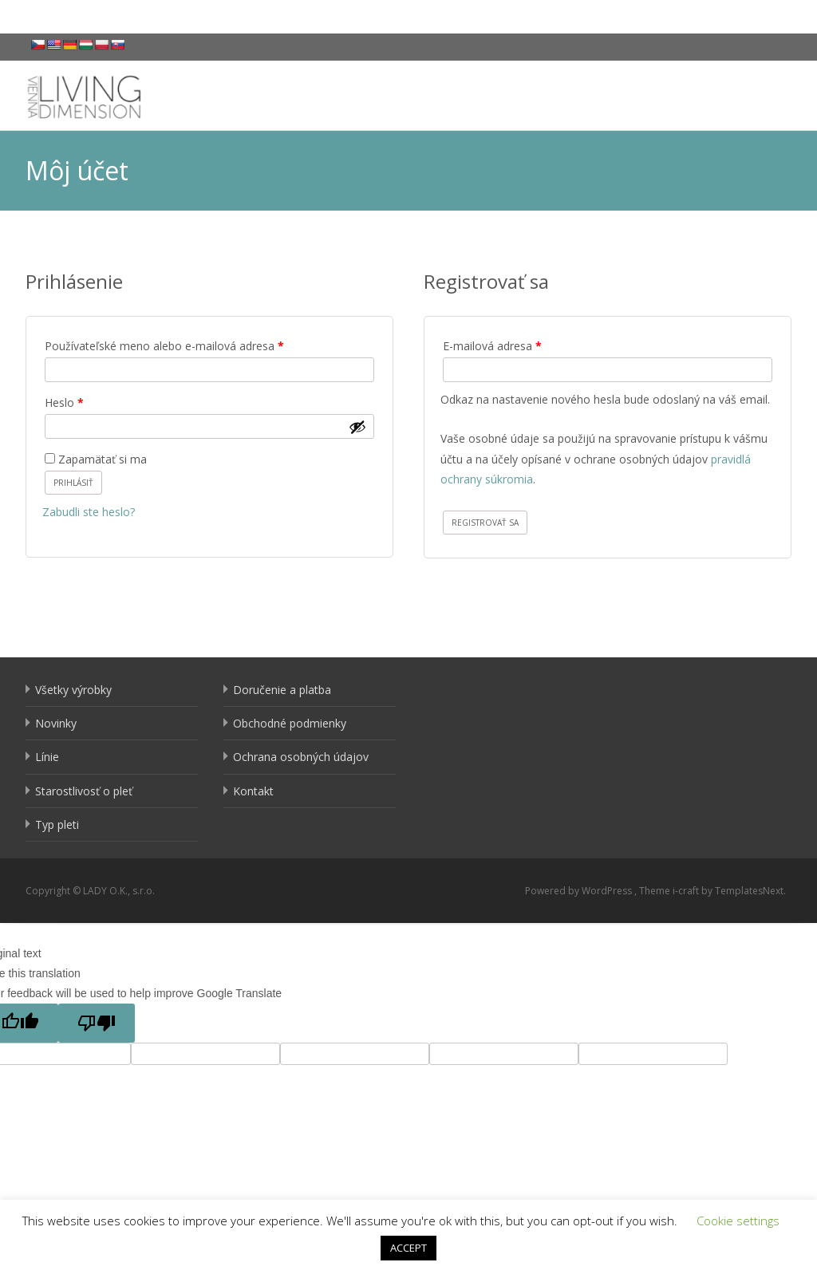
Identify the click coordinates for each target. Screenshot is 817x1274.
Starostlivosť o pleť (83, 791)
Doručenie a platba (282, 689)
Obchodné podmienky (289, 723)
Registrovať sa (485, 522)
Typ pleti (57, 824)
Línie (47, 756)
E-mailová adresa (512, 344)
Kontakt (253, 791)
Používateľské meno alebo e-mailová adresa (185, 344)
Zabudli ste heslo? (88, 511)
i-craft (687, 890)
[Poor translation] (96, 1023)
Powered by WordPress (579, 890)
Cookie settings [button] (738, 1221)
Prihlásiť (73, 482)
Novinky (56, 723)
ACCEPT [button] (408, 1247)
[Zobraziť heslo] (357, 427)
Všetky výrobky (73, 689)
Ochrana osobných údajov (301, 756)
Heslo (84, 401)
